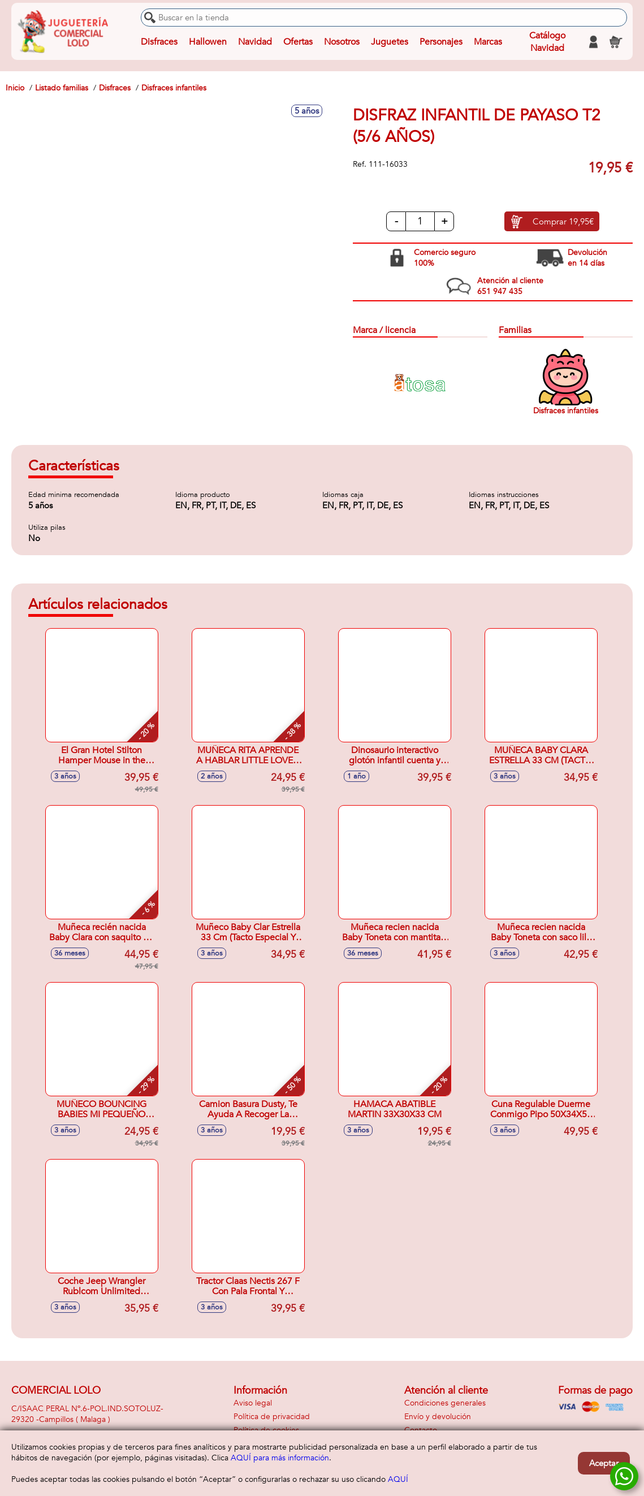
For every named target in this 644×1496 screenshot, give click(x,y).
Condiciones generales (445, 1403)
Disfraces (159, 42)
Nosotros (342, 42)
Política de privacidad (272, 1416)
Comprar (563, 221)
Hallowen (208, 42)
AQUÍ (398, 1479)
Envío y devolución (437, 1416)
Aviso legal (253, 1403)
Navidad (255, 42)
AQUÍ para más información (280, 1457)
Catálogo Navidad (547, 41)
